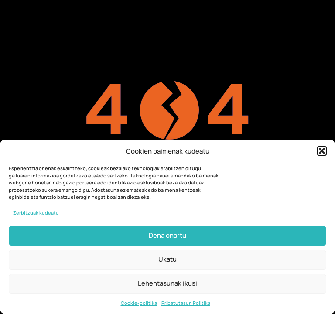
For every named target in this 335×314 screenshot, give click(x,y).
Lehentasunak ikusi (167, 283)
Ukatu (167, 259)
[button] (322, 151)
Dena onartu (167, 235)
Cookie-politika (139, 303)
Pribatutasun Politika (185, 303)
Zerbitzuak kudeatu (36, 212)
